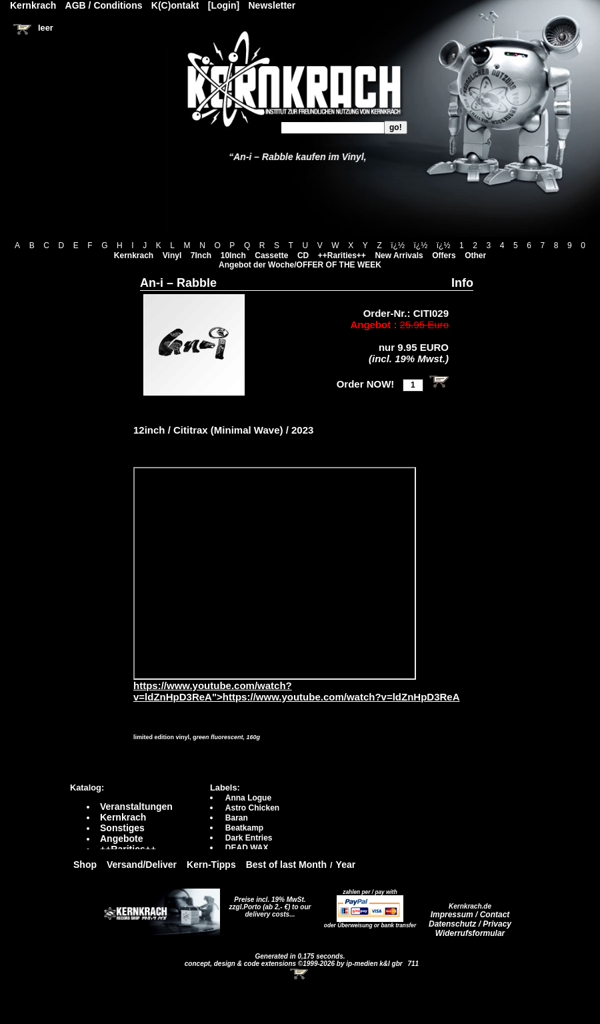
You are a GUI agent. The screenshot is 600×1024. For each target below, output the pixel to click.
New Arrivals (399, 255)
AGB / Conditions (104, 5)
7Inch (201, 255)
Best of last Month (286, 864)
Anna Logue (248, 798)
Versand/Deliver (142, 864)
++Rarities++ (342, 255)
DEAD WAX (247, 848)
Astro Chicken (252, 808)
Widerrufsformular (470, 933)
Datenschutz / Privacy (470, 924)
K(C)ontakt (175, 5)
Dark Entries (249, 838)
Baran (236, 818)
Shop (85, 864)
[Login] (223, 5)
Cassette (271, 255)
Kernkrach (133, 255)
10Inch (233, 255)
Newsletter (272, 5)
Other (475, 255)
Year (346, 864)
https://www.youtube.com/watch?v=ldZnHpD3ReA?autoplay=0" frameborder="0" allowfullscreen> (274, 573)
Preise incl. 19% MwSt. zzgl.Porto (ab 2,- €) (267, 903)
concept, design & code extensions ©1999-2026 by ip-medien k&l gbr (295, 963)
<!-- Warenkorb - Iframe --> (300, 974)
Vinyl (172, 255)
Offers (443, 255)
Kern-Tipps (211, 864)
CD (303, 255)
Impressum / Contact (470, 914)
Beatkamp (244, 828)
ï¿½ (398, 245)
